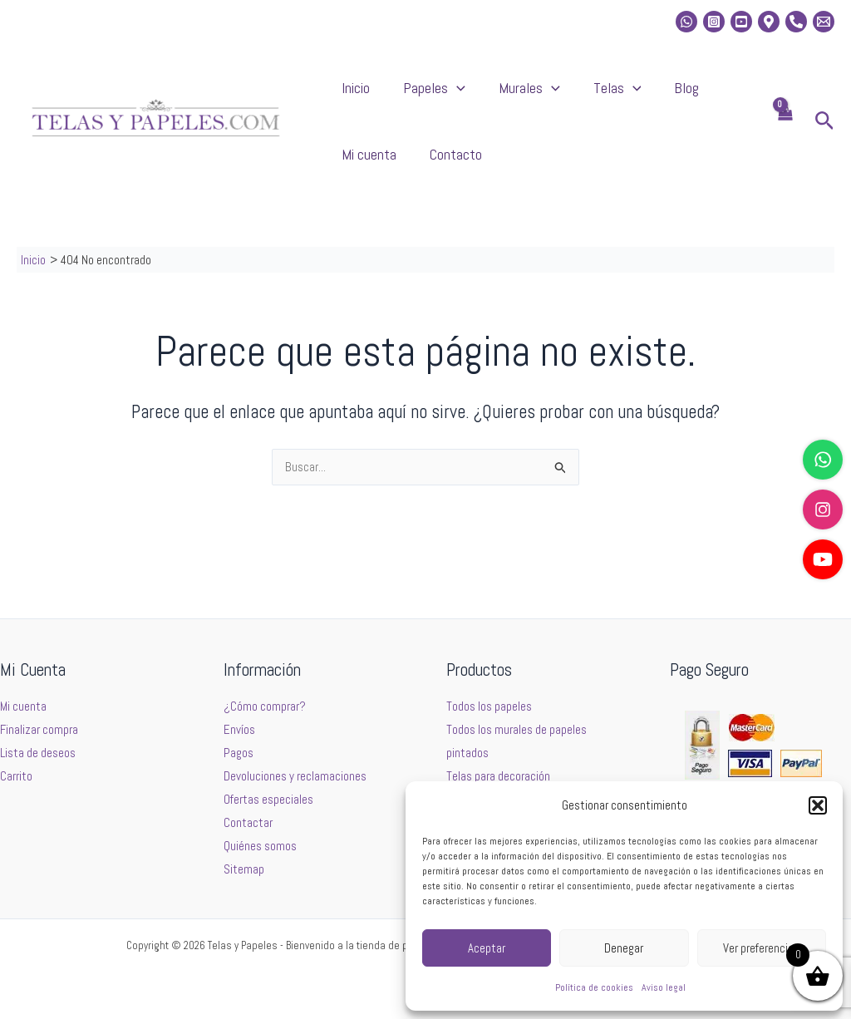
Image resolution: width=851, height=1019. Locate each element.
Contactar (248, 822)
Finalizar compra (39, 730)
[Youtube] (741, 21)
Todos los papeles (489, 707)
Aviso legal (664, 987)
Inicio (347, 96)
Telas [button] (559, 96)
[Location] (769, 21)
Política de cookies (594, 987)
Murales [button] (488, 96)
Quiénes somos (260, 846)
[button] (817, 805)
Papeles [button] (409, 96)
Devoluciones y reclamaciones (295, 777)
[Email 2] (823, 21)
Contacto (359, 179)
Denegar (623, 948)
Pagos (238, 753)
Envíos (239, 730)
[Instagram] (714, 21)
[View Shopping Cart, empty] (784, 138)
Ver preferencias (761, 948)
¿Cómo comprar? (265, 707)
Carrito (16, 777)
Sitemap (244, 869)
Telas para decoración (498, 777)
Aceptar (486, 948)
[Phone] (796, 21)
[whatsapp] (686, 21)
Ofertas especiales (268, 800)
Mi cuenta (668, 96)
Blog (611, 96)
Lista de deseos (38, 753)
